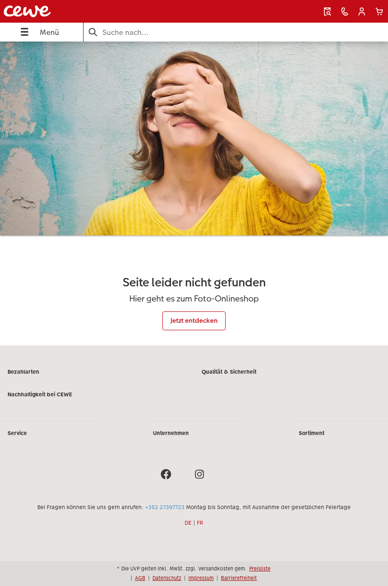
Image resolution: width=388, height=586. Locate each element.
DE (188, 523)
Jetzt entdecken (194, 320)
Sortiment (311, 433)
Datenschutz (166, 578)
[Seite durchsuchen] (235, 32)
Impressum (201, 578)
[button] (362, 12)
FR (200, 523)
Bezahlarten (23, 372)
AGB (140, 578)
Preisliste (259, 568)
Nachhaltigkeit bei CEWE (40, 394)
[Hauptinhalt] (194, 193)
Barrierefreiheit (239, 578)
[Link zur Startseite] (77, 11)
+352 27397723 (165, 507)
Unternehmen (171, 433)
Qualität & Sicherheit (229, 372)
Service (17, 433)
